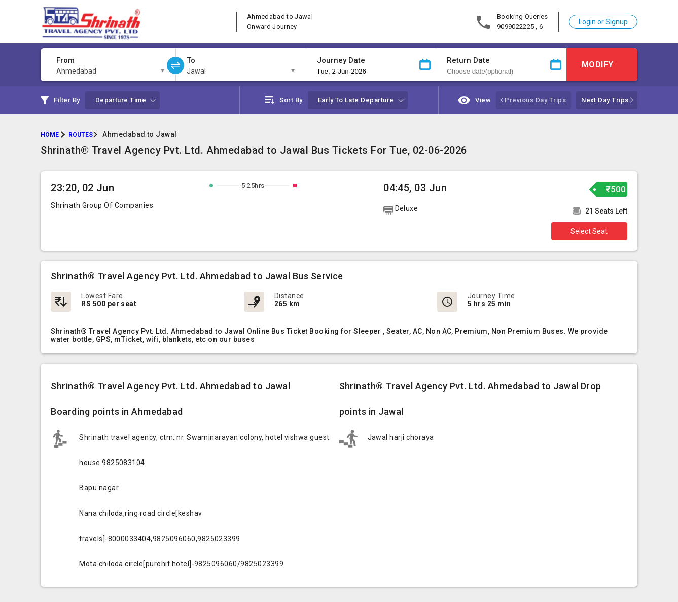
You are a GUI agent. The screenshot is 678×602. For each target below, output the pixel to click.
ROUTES (80, 134)
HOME (50, 134)
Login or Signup (603, 22)
